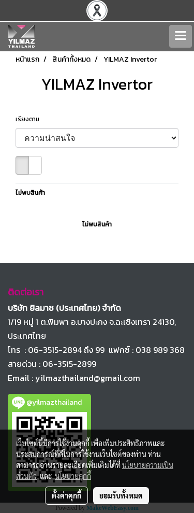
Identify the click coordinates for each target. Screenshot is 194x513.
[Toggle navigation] (180, 36)
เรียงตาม (30, 119)
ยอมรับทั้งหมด (121, 495)
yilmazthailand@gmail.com (87, 378)
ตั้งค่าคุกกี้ (66, 495)
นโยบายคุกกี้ (73, 475)
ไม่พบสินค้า (30, 192)
